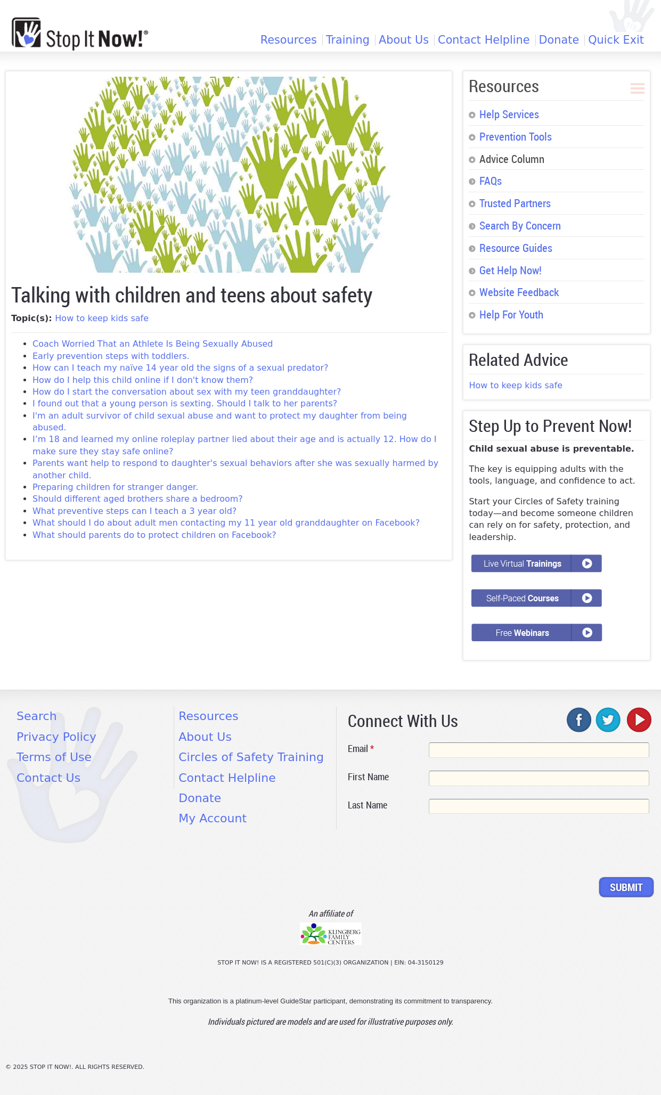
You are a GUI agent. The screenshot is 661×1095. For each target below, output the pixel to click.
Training (348, 40)
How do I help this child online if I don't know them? (142, 380)
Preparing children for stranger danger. (115, 487)
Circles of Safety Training (251, 757)
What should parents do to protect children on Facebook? (154, 535)
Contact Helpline (483, 40)
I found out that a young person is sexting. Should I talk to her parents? (184, 403)
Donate (559, 40)
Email (361, 748)
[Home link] (80, 34)
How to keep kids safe (102, 318)
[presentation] (429, 847)
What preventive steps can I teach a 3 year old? (134, 511)
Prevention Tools (515, 136)
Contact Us (48, 778)
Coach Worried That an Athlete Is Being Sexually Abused (152, 344)
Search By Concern (520, 225)
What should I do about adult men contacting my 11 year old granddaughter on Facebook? (226, 523)
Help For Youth (511, 314)
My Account (212, 818)
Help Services (509, 114)
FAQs (490, 180)
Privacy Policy (56, 736)
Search (37, 716)
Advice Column (511, 158)
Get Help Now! (510, 270)
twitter (608, 719)
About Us (404, 40)
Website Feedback (519, 291)
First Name (368, 776)
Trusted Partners (515, 202)
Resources (288, 40)
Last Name (367, 805)
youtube (638, 719)
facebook (579, 719)
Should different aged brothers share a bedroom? (137, 499)
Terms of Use (54, 757)
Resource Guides (515, 247)
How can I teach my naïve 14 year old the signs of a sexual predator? (180, 368)
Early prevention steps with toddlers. (111, 356)
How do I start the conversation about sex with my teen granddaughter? (186, 392)
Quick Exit (616, 40)
